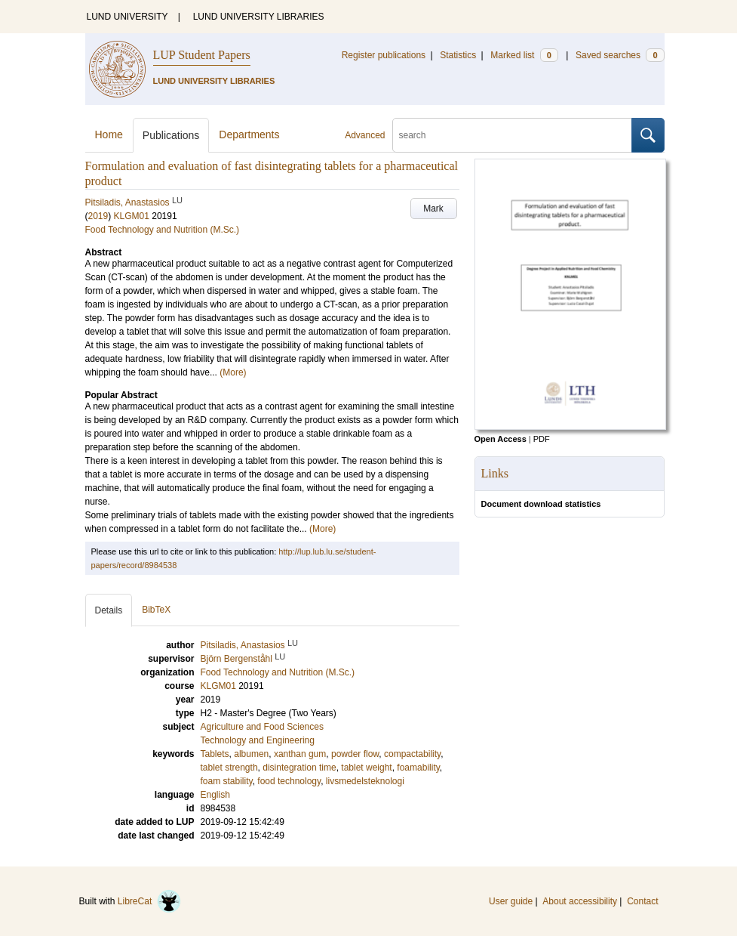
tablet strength (229, 767)
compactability (412, 754)
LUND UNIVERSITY (127, 16)
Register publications (383, 55)
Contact (642, 901)
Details (109, 610)
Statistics (458, 55)
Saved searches (620, 55)
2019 (98, 216)
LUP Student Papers (201, 54)
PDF (541, 438)
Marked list (523, 55)
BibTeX (156, 609)
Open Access (500, 438)
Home (109, 134)
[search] (512, 135)
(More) (233, 372)
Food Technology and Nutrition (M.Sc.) (162, 229)
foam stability (227, 781)
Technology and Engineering (258, 740)
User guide (511, 901)
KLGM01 (131, 216)
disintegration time (299, 767)
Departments (249, 134)
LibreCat (149, 901)
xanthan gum (300, 754)
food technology (289, 781)
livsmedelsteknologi (365, 781)
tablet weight (366, 767)
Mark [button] (433, 208)
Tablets (215, 754)
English (215, 794)
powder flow (355, 754)
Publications (171, 135)
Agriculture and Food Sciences (262, 726)
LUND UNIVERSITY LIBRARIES (258, 16)
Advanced (365, 135)
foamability (418, 767)
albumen (251, 754)
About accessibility (579, 901)
